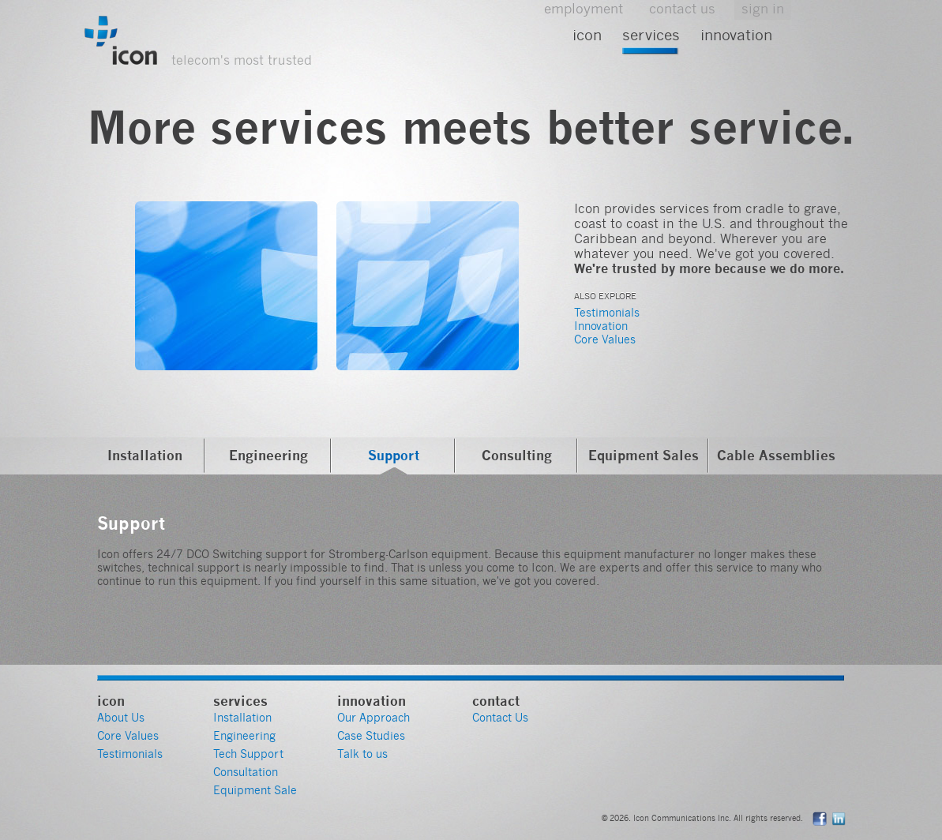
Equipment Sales (643, 455)
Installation (144, 455)
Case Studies (371, 735)
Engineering (268, 455)
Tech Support (248, 754)
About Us (120, 717)
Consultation (245, 772)
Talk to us (362, 754)
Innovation (736, 35)
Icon (587, 35)
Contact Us (500, 717)
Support (393, 455)
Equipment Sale (255, 790)
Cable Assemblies (776, 455)
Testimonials (607, 312)
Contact (496, 700)
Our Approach (373, 717)
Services (651, 35)
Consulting (517, 455)
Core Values (605, 339)
